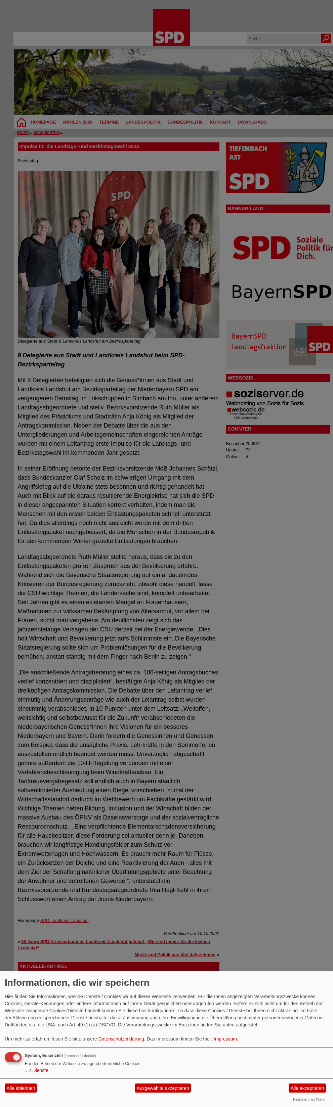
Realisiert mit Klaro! (309, 1099)
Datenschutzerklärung (121, 1039)
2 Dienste (36, 1070)
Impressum (225, 1039)
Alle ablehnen (21, 1088)
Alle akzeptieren (307, 1088)
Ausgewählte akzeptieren (162, 1088)
